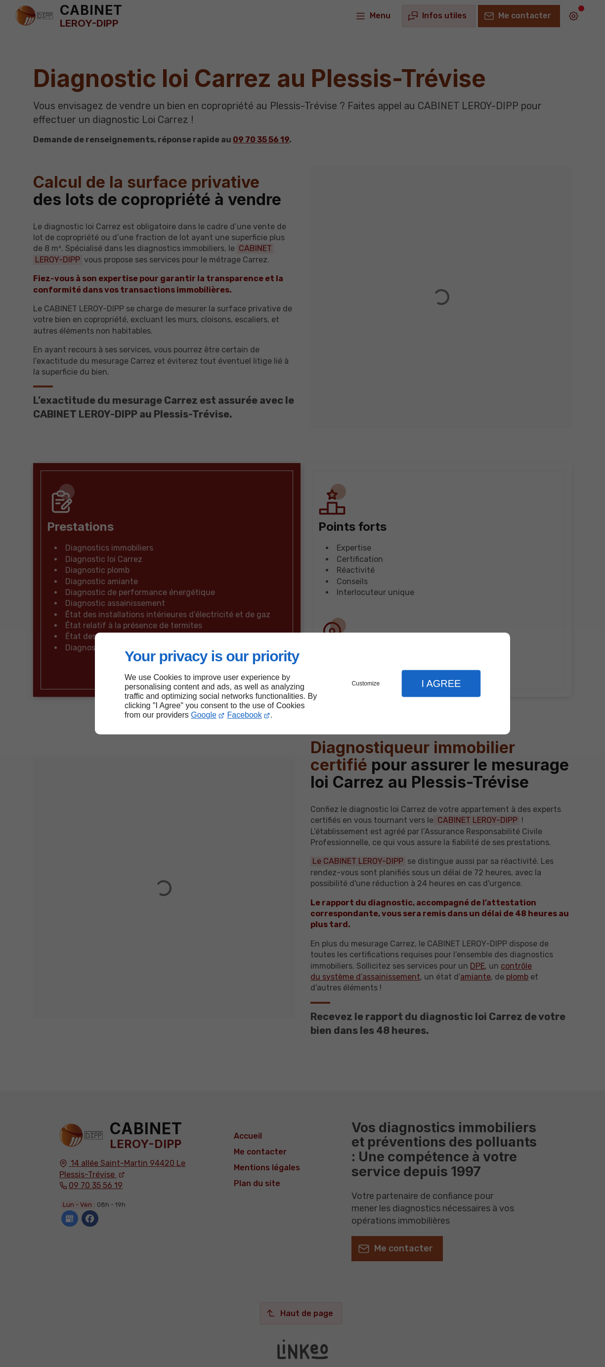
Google (203, 715)
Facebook (244, 715)
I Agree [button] (441, 683)
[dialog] (302, 684)
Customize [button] (366, 683)
